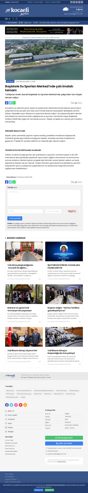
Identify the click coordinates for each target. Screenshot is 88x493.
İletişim (9, 431)
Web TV (9, 411)
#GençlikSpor (74, 391)
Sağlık (67, 414)
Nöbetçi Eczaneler (11, 443)
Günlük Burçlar (10, 454)
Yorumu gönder (15, 218)
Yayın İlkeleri (9, 474)
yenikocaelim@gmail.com (57, 454)
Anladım (49, 490)
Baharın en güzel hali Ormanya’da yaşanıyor (19, 309)
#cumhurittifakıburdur (24, 391)
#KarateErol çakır (12, 397)
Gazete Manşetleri (11, 451)
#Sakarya (47, 394)
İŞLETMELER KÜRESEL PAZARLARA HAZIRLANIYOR (64, 266)
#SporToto (37, 394)
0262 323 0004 (64, 443)
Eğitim (47, 422)
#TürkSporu (10, 394)
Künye (9, 427)
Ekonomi (48, 425)
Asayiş (47, 417)
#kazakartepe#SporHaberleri (44, 391)
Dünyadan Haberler (71, 425)
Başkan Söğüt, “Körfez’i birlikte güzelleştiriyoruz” (63, 309)
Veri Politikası (9, 477)
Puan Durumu (10, 448)
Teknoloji (68, 416)
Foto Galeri (11, 415)
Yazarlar (10, 419)
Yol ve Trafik (9, 440)
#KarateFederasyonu (24, 394)
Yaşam (47, 428)
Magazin (68, 422)
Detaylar (38, 490)
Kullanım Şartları (10, 479)
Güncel (17, 37)
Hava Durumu (10, 446)
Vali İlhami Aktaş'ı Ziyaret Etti (22, 350)
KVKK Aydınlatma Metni (13, 482)
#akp (22, 397)
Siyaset (47, 420)
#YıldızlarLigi (70, 394)
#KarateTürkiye (61, 391)
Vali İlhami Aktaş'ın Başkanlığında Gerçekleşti (61, 352)
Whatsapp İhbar (64, 437)
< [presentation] (19, 22)
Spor (66, 419)
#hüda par (10, 391)
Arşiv (8, 423)
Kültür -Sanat (69, 428)
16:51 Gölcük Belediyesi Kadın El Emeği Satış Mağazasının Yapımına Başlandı (54, 23)
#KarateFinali (58, 394)
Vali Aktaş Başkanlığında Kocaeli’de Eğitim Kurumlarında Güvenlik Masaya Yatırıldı (23, 266)
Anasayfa (8, 37)
